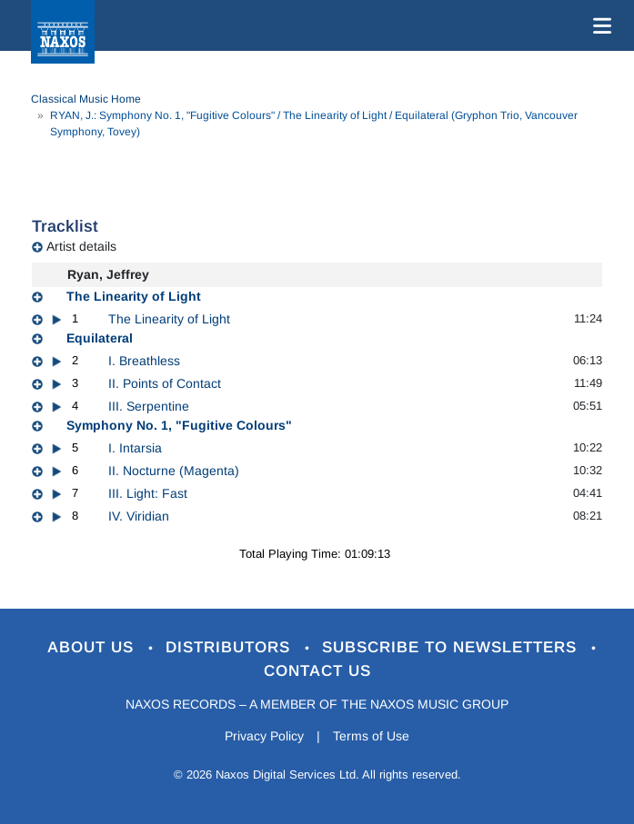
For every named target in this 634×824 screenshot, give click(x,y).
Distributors (231, 647)
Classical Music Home (86, 99)
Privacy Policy (264, 736)
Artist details (81, 246)
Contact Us (317, 671)
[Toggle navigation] (598, 25)
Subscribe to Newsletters (452, 647)
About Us (93, 647)
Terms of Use (371, 736)
